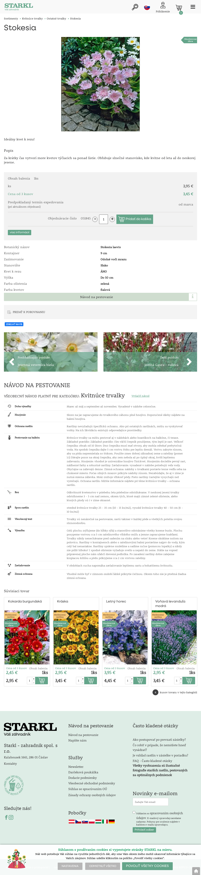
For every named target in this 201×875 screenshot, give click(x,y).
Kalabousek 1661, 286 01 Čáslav (26, 757)
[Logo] (18, 8)
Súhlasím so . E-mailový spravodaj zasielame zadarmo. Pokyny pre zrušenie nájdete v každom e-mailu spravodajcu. (159, 818)
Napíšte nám (77, 740)
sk (147, 7)
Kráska (62, 601)
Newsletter (75, 766)
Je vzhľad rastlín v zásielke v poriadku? (160, 755)
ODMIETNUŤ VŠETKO (102, 866)
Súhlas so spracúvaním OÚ (87, 788)
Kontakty (10, 763)
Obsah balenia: (38, 668)
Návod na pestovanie (96, 297)
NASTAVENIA (70, 866)
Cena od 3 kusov (16, 668)
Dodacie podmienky (82, 777)
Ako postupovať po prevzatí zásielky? (159, 739)
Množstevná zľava (190, 40)
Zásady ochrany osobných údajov (92, 795)
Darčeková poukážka (83, 772)
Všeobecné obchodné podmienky (91, 783)
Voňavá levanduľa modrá (170, 604)
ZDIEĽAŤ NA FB (14, 324)
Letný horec (116, 601)
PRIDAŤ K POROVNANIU (29, 312)
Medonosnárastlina (10, 615)
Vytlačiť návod (140, 395)
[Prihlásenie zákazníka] (163, 8)
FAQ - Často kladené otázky (152, 760)
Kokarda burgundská (25, 601)
